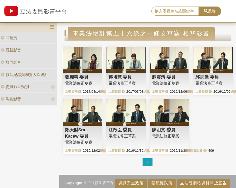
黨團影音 (11, 99)
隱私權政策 (162, 183)
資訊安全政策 (131, 183)
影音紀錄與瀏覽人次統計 (24, 74)
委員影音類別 (15, 86)
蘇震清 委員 (163, 77)
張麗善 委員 (76, 77)
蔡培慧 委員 (120, 77)
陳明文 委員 (163, 129)
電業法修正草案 (78, 83)
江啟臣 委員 (120, 129)
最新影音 (11, 50)
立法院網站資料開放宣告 (203, 183)
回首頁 (9, 38)
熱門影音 (11, 62)
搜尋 (210, 11)
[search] (175, 11)
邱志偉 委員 (207, 77)
